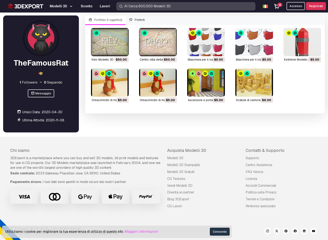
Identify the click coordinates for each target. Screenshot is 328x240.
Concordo (220, 232)
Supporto (252, 158)
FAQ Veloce (254, 172)
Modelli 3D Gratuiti (181, 172)
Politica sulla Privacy (261, 192)
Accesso (296, 6)
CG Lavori (174, 206)
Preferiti (137, 20)
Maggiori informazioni (141, 231)
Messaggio (41, 93)
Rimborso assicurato (261, 206)
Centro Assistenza (259, 165)
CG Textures (176, 179)
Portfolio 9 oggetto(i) (105, 20)
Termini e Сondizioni (260, 199)
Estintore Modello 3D (298, 59)
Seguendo (53, 82)
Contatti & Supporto (265, 150)
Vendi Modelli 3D (179, 185)
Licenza (251, 179)
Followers (28, 82)
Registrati (316, 6)
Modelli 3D (175, 158)
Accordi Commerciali (261, 185)
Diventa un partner (180, 192)
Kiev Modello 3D (103, 59)
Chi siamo (19, 150)
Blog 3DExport (178, 199)
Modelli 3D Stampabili (183, 165)
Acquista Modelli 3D (186, 150)
